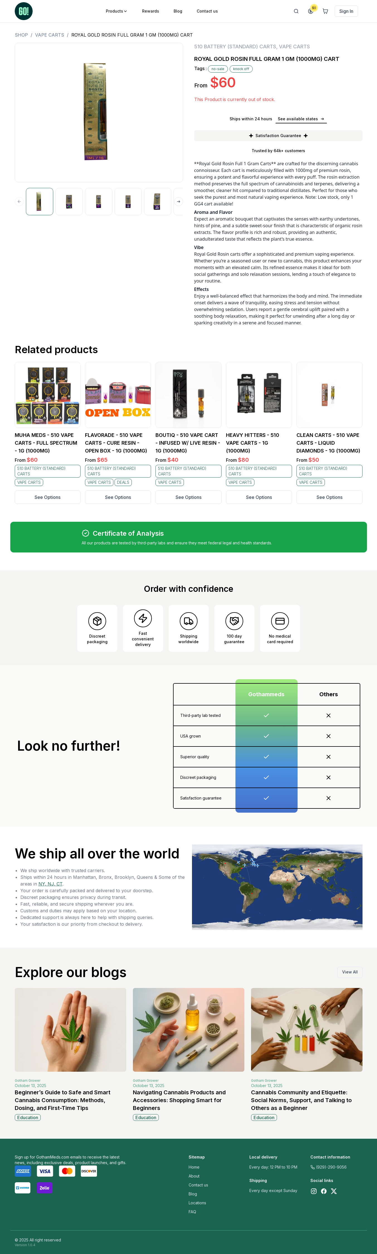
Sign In (346, 11)
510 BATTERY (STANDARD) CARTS (235, 46)
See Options (47, 497)
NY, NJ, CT (50, 884)
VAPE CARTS (49, 35)
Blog (193, 1193)
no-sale (217, 69)
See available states (301, 118)
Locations (197, 1202)
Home (194, 1167)
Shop (21, 35)
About (194, 1176)
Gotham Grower (27, 1080)
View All (350, 972)
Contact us (198, 1185)
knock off (241, 69)
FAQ (192, 1211)
